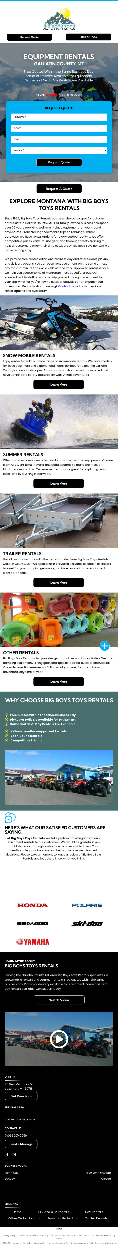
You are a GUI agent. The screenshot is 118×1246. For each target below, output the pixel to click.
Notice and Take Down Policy (80, 1235)
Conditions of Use (57, 1235)
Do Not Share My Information (32, 1235)
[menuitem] (17, 1212)
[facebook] (7, 1155)
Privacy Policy (9, 1235)
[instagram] (14, 1155)
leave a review (67, 854)
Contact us (66, 286)
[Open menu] (111, 19)
